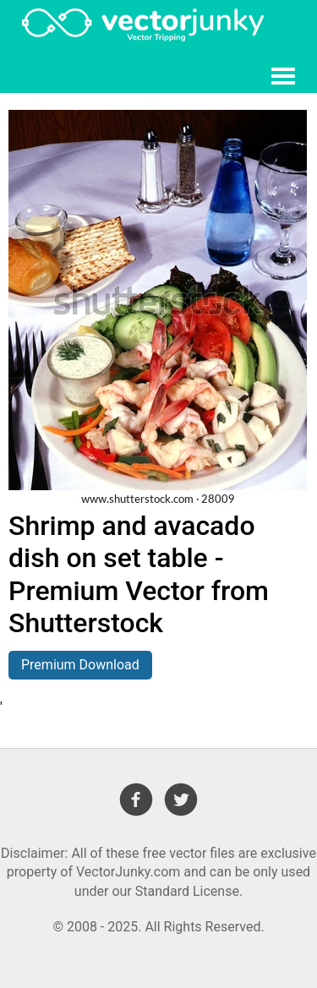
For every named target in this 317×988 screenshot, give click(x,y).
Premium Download (80, 665)
